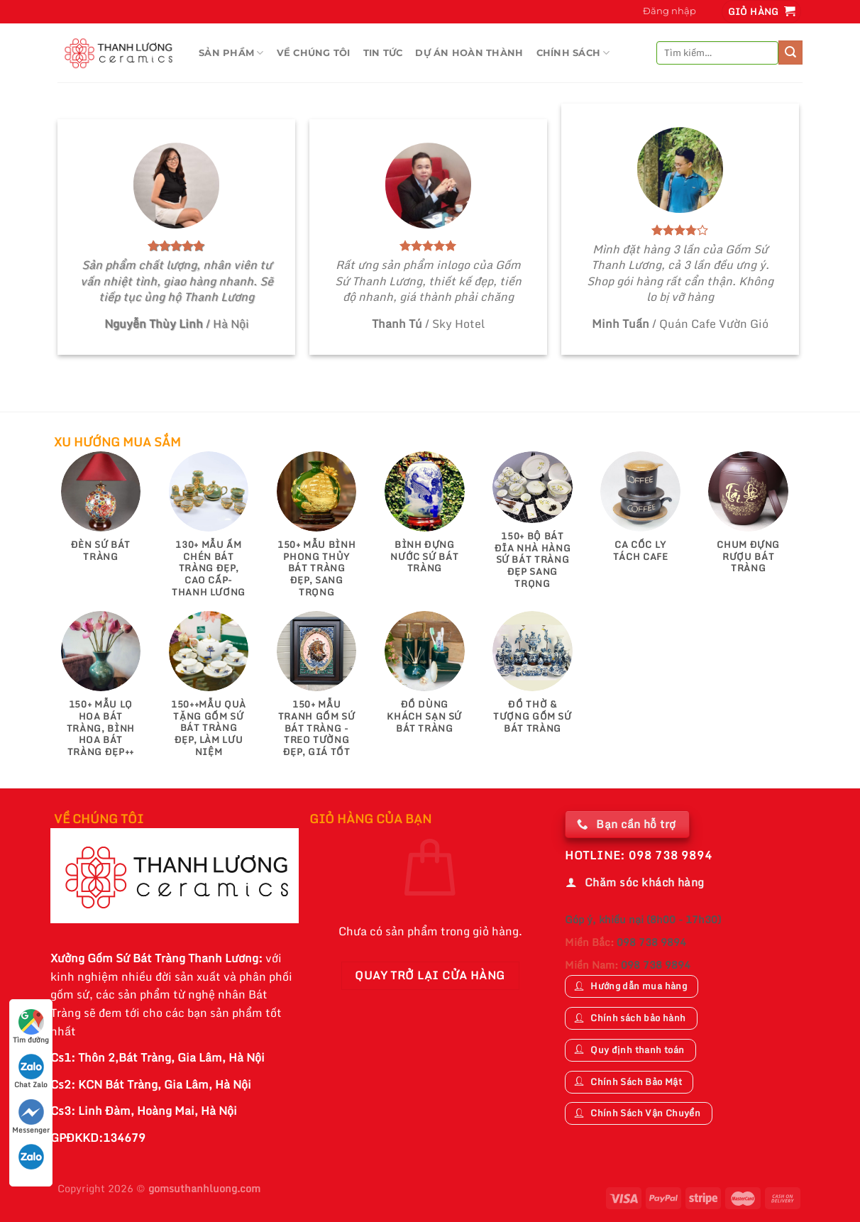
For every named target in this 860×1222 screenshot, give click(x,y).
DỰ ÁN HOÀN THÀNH (469, 53)
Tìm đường (31, 1027)
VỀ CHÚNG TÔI (314, 53)
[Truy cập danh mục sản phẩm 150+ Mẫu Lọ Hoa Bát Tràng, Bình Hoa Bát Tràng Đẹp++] (101, 691)
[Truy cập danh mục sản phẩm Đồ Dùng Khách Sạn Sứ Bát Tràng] (424, 679)
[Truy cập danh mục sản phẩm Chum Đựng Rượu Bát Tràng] (748, 519)
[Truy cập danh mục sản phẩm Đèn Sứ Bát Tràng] (101, 513)
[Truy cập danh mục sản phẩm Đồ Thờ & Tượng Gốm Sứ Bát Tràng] (532, 679)
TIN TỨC (383, 53)
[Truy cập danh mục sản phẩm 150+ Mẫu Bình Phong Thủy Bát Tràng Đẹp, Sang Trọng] (317, 531)
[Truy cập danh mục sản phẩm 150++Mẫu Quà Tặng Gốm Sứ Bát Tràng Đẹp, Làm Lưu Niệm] (209, 691)
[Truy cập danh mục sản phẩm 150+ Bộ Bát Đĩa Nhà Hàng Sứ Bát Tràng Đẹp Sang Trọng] (532, 526)
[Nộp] (790, 52)
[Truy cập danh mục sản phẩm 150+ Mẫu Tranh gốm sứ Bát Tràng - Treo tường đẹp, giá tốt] (317, 691)
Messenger (31, 1117)
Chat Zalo (31, 1072)
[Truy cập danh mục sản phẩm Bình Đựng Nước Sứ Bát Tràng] (424, 519)
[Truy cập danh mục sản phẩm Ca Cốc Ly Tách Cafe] (640, 513)
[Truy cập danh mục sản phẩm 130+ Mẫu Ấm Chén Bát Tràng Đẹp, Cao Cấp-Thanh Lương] (209, 531)
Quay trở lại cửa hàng (430, 975)
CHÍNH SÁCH (573, 53)
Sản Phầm (231, 53)
